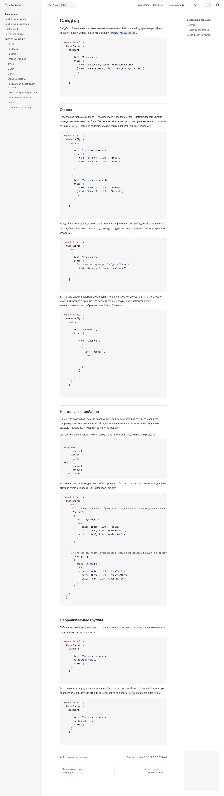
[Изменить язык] (196, 5)
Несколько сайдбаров (198, 30)
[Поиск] (58, 5)
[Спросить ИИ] (73, 5)
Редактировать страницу (74, 757)
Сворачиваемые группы (199, 35)
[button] (21, 14)
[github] (217, 5)
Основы (191, 25)
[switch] (208, 5)
